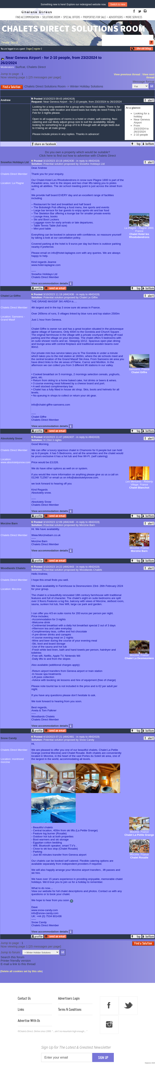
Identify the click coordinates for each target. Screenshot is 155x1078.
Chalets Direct (36, 67)
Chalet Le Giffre (11, 295)
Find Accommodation (27, 17)
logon (29, 48)
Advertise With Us (29, 1020)
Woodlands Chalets (13, 568)
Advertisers (116, 17)
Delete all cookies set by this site (21, 971)
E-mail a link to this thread (18, 964)
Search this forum (12, 957)
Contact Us (24, 998)
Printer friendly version (16, 960)
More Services (134, 17)
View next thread (148, 76)
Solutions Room (51, 17)
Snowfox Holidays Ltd (15, 162)
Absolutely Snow (11, 438)
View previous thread (127, 74)
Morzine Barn (9, 523)
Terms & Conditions (69, 1009)
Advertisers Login (69, 998)
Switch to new (117, 4)
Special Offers (71, 17)
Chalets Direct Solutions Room (45, 86)
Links (21, 1009)
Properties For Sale (94, 17)
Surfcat (20, 67)
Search (14, 42)
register (37, 48)
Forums (5, 42)
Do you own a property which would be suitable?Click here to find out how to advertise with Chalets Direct (77, 153)
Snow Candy (9, 738)
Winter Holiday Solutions (86, 86)
